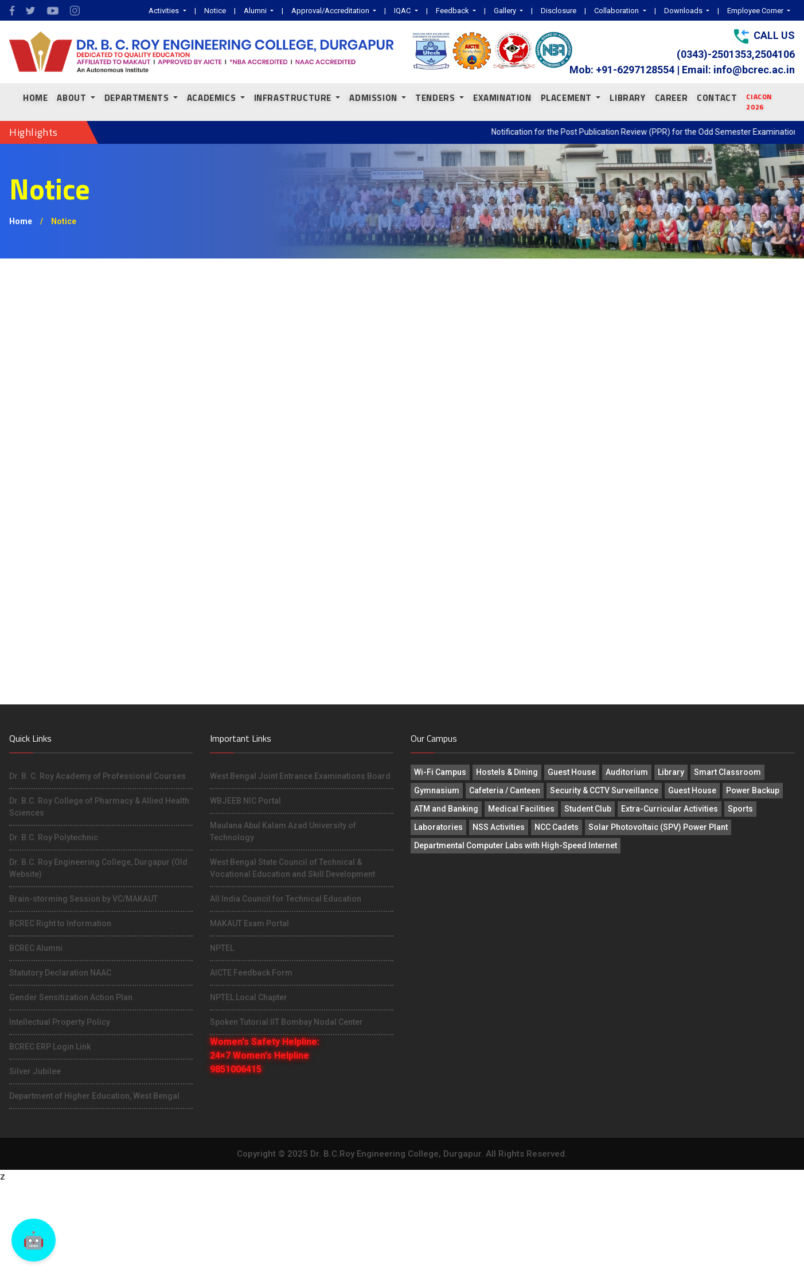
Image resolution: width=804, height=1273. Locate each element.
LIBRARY (627, 97)
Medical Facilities (521, 808)
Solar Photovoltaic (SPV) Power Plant (658, 827)
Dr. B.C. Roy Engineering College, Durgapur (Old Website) (98, 868)
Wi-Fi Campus (440, 772)
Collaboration (617, 10)
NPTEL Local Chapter (248, 997)
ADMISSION (374, 97)
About (72, 97)
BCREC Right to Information (60, 923)
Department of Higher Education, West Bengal (94, 1095)
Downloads (684, 10)
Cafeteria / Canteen (504, 790)
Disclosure (558, 10)
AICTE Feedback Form (251, 972)
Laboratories (438, 827)
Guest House (572, 772)
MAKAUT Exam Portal (249, 923)
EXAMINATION (502, 97)
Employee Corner (756, 10)
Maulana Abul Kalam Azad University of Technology (283, 831)
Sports (740, 808)
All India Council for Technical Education (285, 898)
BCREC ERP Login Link (50, 1046)
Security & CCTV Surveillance (604, 790)
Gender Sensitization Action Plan (70, 997)
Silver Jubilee (35, 1071)
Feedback (453, 10)
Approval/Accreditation (331, 10)
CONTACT (717, 97)
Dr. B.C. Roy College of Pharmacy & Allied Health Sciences (99, 806)
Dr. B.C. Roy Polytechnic (53, 837)
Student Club (587, 808)
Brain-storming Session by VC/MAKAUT (83, 898)
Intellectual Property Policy (59, 1022)
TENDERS (436, 97)
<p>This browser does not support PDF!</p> (402, 481)
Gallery (506, 10)
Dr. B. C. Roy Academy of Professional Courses (97, 776)
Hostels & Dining (507, 772)
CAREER (671, 97)
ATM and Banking (446, 808)
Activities (165, 10)
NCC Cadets (556, 827)
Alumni (256, 10)
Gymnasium (436, 790)
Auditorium (627, 772)
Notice (215, 10)
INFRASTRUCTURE (294, 97)
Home (35, 97)
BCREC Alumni (36, 948)
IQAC (403, 10)
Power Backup (752, 790)
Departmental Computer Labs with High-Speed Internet (515, 845)
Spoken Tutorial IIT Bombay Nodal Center (286, 1022)
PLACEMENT (567, 97)
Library (671, 772)
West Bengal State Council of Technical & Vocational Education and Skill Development (292, 868)
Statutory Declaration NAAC (60, 972)
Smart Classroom (727, 772)
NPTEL (222, 948)
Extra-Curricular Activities (669, 808)
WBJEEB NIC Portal (245, 800)
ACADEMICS (212, 97)
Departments (137, 97)
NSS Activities (499, 827)
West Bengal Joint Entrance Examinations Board (300, 776)
